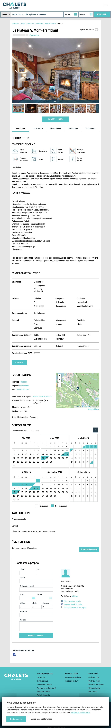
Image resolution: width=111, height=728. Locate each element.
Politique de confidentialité (46, 688)
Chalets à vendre (94, 680)
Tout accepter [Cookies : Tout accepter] (16, 719)
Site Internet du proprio (72, 601)
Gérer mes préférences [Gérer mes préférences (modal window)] (41, 719)
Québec (23, 381)
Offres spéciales (94, 688)
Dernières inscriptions (96, 684)
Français (46, 695)
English (39, 695)
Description (20, 128)
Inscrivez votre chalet (73, 677)
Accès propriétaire (71, 680)
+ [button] (59, 376)
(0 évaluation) (34, 35)
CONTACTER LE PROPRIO (55, 119)
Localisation (38, 128)
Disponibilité (55, 128)
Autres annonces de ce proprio (75, 607)
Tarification (73, 128)
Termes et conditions (44, 684)
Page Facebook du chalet (73, 604)
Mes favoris (92, 691)
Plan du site (41, 677)
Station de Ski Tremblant (42, 396)
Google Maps (93, 409)
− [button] (59, 380)
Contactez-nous (42, 680)
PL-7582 (61, 23)
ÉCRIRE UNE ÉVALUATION (89, 549)
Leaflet (77, 407)
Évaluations (90, 128)
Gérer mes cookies (43, 691)
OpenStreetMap (86, 407)
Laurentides (24, 385)
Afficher (75, 596)
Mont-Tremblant (23, 389)
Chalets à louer (93, 677)
